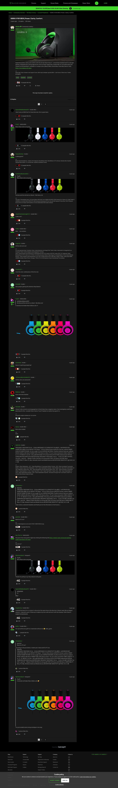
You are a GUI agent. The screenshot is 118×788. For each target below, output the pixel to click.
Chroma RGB (26, 759)
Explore (24, 754)
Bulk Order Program (12, 767)
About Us (55, 757)
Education (10, 769)
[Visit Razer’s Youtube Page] (69, 767)
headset (23, 77)
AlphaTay (18, 445)
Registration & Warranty (43, 759)
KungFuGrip (18, 608)
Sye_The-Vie (18, 535)
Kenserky (17, 407)
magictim (18, 243)
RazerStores (10, 757)
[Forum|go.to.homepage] (18, 3)
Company (55, 754)
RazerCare (40, 764)
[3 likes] (22, 384)
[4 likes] (22, 527)
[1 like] (21, 508)
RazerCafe (10, 759)
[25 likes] (23, 145)
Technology (25, 757)
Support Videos (41, 769)
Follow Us (70, 754)
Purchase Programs (12, 764)
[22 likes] (23, 165)
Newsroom (55, 762)
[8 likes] (22, 235)
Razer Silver (86, 3)
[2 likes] (22, 437)
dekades (17, 26)
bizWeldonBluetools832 (21, 174)
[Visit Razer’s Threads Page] (69, 762)
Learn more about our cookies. (88, 777)
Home (10, 12)
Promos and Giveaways (70, 3)
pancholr (17, 517)
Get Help (40, 757)
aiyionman (18, 362)
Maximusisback (19, 555)
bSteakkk (17, 284)
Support (43, 3)
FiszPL (17, 124)
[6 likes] (22, 369)
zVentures (55, 764)
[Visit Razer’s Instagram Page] (69, 760)
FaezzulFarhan (19, 154)
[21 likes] (23, 206)
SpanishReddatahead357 (22, 109)
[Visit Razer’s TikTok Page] (69, 770)
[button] (105, 3)
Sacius (17, 427)
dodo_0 (17, 626)
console (30, 77)
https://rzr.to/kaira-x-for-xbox (23, 68)
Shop (9, 754)
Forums (33, 3)
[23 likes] (23, 116)
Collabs (24, 767)
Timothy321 (18, 269)
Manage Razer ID (42, 767)
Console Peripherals (43, 12)
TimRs (17, 229)
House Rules (54, 3)
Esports (24, 764)
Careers (54, 759)
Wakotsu (17, 392)
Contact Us (55, 767)
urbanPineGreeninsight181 (22, 214)
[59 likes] (23, 82)
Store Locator (11, 762)
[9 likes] (22, 220)
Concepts (25, 762)
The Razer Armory (31, 12)
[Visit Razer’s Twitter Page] (69, 765)
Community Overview (19, 12)
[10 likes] (23, 276)
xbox (17, 77)
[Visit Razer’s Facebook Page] (69, 757)
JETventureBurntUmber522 (22, 377)
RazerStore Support (42, 762)
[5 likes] (22, 547)
